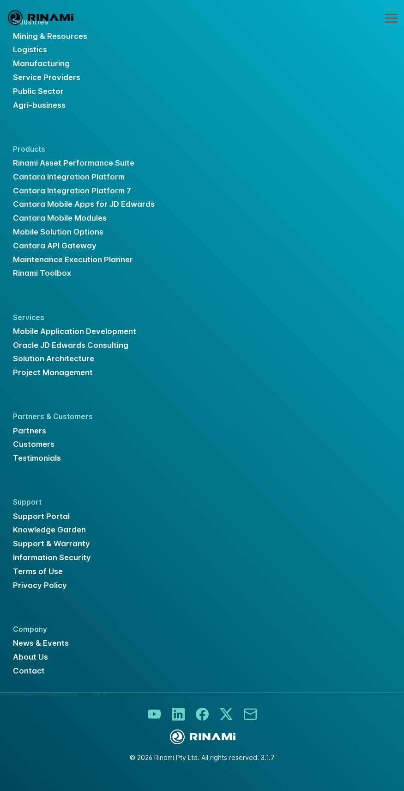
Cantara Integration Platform (69, 176)
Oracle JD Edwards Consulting (70, 345)
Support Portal (41, 516)
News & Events (41, 643)
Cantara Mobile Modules (60, 217)
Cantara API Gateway (54, 245)
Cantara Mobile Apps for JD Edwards (84, 204)
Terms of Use (38, 571)
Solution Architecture (53, 358)
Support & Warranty (51, 543)
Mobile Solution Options (58, 231)
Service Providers (46, 77)
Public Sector (38, 91)
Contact (29, 670)
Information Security (52, 557)
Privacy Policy (40, 585)
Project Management (53, 372)
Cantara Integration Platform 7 (72, 190)
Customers (33, 444)
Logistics (30, 49)
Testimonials (37, 458)
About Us (30, 656)
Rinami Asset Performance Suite (73, 162)
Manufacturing (41, 63)
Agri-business (39, 105)
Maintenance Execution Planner (73, 259)
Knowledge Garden (49, 529)
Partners (29, 430)
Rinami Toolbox (42, 273)
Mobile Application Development (74, 331)
